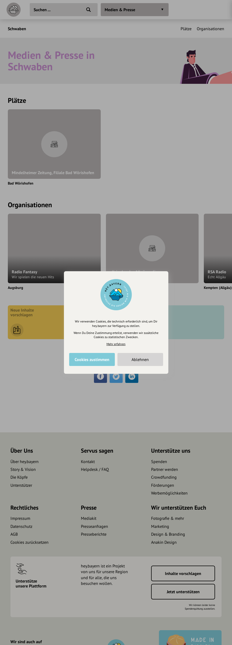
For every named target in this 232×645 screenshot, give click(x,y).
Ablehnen (140, 359)
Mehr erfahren (116, 344)
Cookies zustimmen (92, 359)
